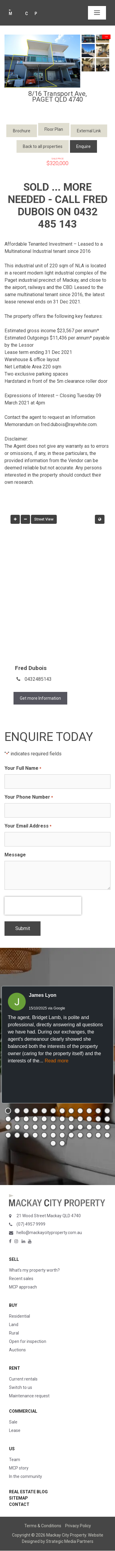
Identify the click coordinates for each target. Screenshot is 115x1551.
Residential (19, 1316)
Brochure (21, 130)
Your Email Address (28, 826)
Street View (43, 519)
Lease (14, 1430)
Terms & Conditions (42, 1525)
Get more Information (40, 698)
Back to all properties (42, 146)
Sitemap (18, 1498)
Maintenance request (29, 1395)
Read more (56, 1060)
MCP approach (23, 1287)
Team (14, 1459)
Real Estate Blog (28, 1491)
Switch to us (20, 1387)
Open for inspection (27, 1341)
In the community (25, 1476)
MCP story (19, 1468)
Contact (19, 1504)
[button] (8, 1111)
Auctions (17, 1349)
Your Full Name (23, 768)
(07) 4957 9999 (31, 1224)
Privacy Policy (78, 1525)
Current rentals (23, 1379)
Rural (14, 1333)
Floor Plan (53, 129)
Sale (13, 1422)
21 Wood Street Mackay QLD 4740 (49, 1215)
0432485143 (38, 679)
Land (13, 1324)
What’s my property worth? (34, 1270)
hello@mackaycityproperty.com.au (49, 1232)
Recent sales (21, 1278)
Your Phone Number (29, 797)
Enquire (83, 146)
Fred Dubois (31, 668)
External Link (89, 130)
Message (15, 855)
